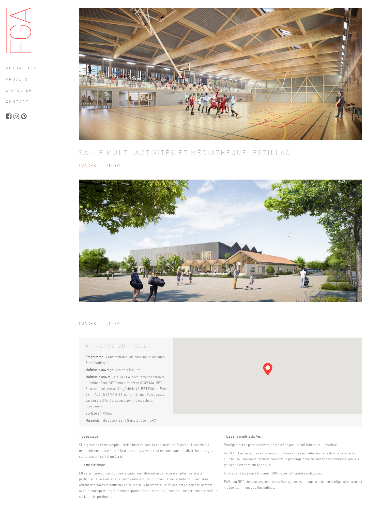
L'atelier (23, 90)
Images (88, 166)
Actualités (26, 68)
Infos (115, 166)
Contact (21, 102)
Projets (21, 79)
